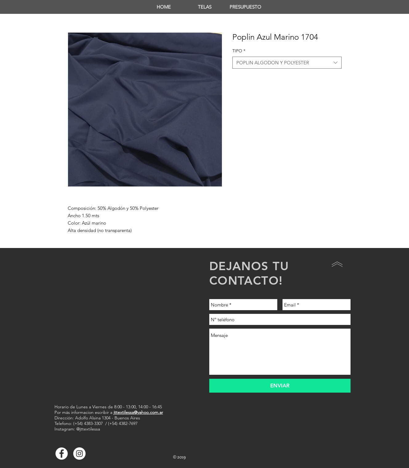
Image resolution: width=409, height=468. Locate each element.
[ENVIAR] (280, 386)
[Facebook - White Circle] (61, 453)
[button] (204, 7)
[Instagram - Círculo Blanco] (79, 453)
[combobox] (287, 63)
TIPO (238, 51)
